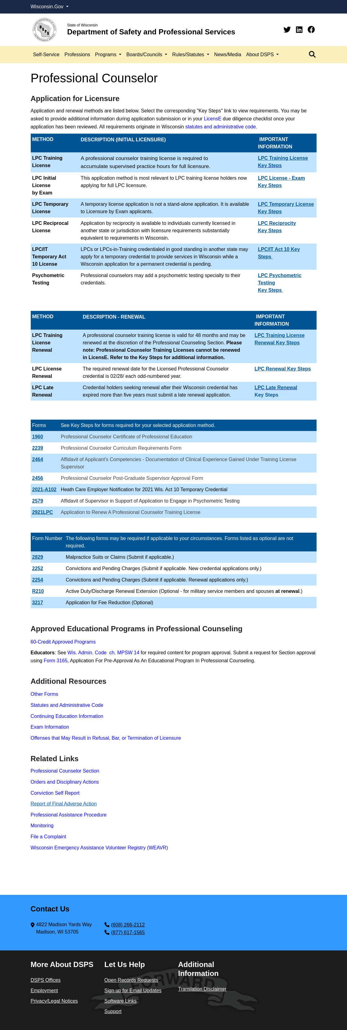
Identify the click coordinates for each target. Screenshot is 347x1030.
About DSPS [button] (260, 54)
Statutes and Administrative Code (67, 705)
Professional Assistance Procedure (69, 814)
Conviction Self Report (55, 793)
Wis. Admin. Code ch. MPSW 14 (104, 652)
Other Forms (44, 694)
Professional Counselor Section (65, 770)
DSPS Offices (46, 980)
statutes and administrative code (220, 126)
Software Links (120, 1001)
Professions (77, 54)
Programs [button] (106, 54)
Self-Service (46, 54)
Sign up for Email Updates (133, 990)
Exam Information (50, 727)
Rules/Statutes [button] (189, 54)
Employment (44, 990)
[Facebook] (311, 29)
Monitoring (42, 825)
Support (113, 1011)
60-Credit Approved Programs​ (63, 641)
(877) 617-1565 (128, 932)
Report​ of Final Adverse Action (64, 803)
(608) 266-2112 (128, 924)
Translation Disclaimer (202, 989)
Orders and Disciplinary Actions (65, 782)
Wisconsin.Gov (48, 6)
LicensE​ (212, 118)
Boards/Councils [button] (145, 54)
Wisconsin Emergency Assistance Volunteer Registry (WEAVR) (99, 847)
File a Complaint (48, 836)
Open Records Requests (131, 980)
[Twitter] (288, 29)
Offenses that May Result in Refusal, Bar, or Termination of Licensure (106, 738)
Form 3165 (55, 660)
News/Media (227, 54)
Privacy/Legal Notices (54, 1001)
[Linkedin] (300, 29)
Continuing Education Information (67, 716)
